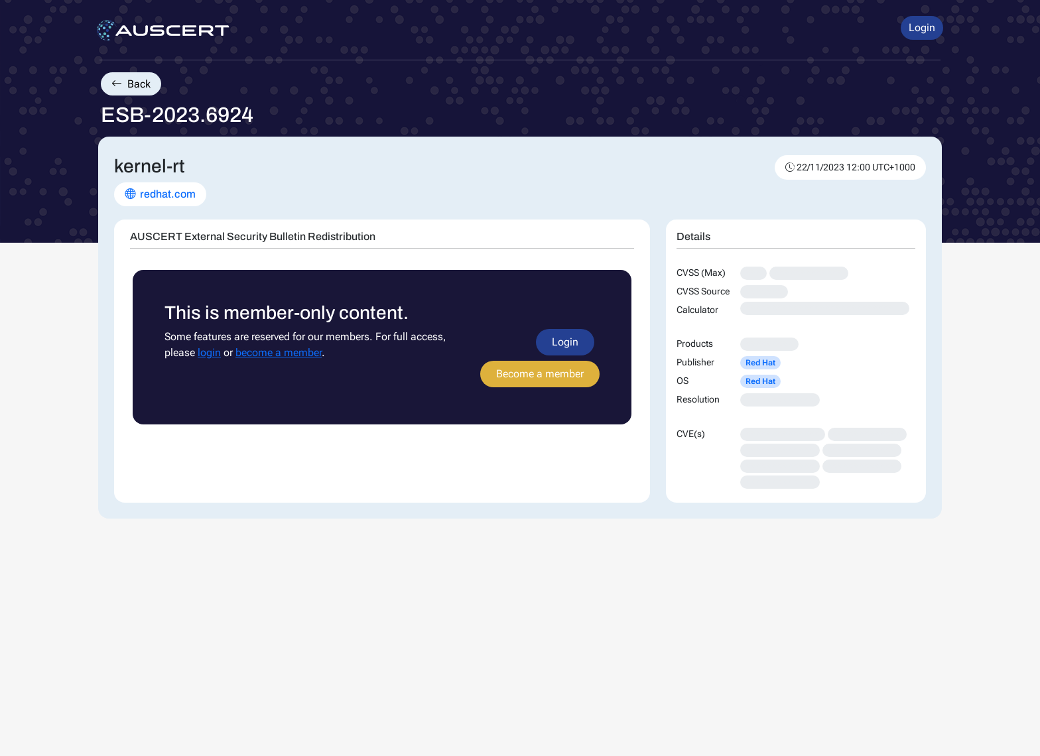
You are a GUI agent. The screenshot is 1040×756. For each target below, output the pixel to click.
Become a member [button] (540, 373)
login (209, 352)
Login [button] (922, 27)
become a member (278, 352)
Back (131, 84)
